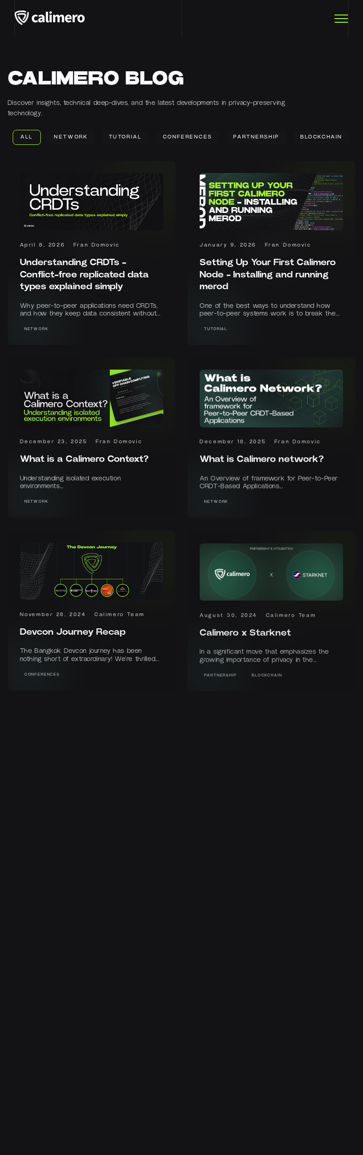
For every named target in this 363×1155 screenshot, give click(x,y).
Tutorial (125, 136)
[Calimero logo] (55, 18)
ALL (26, 136)
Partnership (256, 136)
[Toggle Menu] (341, 18)
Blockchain (321, 136)
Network (71, 136)
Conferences (187, 136)
